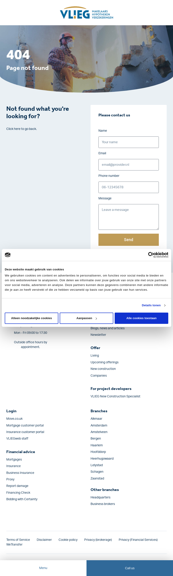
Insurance (13, 466)
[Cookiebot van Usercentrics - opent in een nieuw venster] (148, 255)
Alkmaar (96, 418)
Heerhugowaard (102, 458)
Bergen (96, 438)
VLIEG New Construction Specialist (115, 396)
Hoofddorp (98, 452)
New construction (103, 369)
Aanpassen (86, 318)
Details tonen (151, 305)
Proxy (10, 479)
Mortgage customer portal (25, 425)
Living (95, 355)
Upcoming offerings (104, 362)
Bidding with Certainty (21, 499)
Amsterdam (99, 425)
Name (102, 130)
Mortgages (14, 459)
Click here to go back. (21, 129)
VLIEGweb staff (17, 438)
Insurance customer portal (25, 432)
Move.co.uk (14, 418)
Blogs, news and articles (108, 328)
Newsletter (98, 334)
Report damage (17, 486)
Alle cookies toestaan (141, 318)
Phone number (108, 175)
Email (102, 153)
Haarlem (97, 445)
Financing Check (18, 492)
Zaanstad (97, 478)
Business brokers (103, 504)
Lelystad (97, 465)
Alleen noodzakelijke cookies (31, 318)
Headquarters (100, 497)
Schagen (97, 471)
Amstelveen (99, 432)
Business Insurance (20, 473)
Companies (99, 375)
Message (105, 198)
